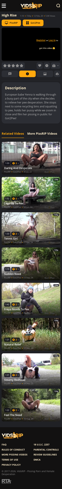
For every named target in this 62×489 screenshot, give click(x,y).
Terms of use (10, 459)
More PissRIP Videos (42, 133)
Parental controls (46, 449)
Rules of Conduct (13, 449)
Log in (52, 40)
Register (41, 40)
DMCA (37, 459)
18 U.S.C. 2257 (41, 444)
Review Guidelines (45, 454)
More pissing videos (14, 454)
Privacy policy (11, 464)
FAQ (4, 444)
